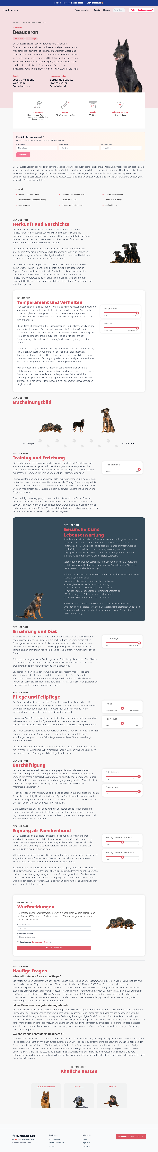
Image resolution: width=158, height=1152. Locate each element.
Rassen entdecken (83, 10)
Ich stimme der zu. (35, 942)
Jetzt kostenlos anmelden (54, 948)
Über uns (106, 10)
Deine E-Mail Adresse (25, 933)
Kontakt (85, 1139)
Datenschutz (87, 1146)
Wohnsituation (20, 144)
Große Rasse (18, 39)
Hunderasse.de (11, 10)
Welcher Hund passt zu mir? (142, 10)
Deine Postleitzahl (24, 925)
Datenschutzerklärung (40, 942)
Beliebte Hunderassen (56, 1143)
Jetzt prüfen (23, 155)
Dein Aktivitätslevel (106, 144)
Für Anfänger (31, 39)
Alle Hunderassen (55, 1139)
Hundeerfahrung (63, 144)
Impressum (86, 1143)
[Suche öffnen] (119, 10)
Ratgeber (97, 10)
